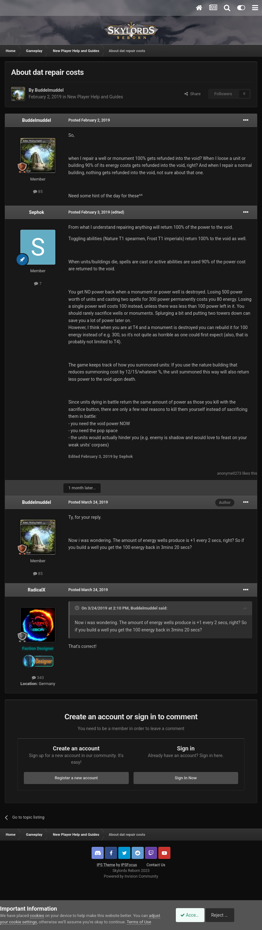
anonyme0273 (229, 473)
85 (38, 191)
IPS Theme (106, 865)
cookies (37, 909)
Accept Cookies (192, 911)
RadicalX (36, 589)
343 (38, 677)
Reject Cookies (240, 911)
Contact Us (156, 865)
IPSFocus (129, 865)
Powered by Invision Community (131, 876)
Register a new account (76, 777)
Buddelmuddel (49, 90)
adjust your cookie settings (24, 915)
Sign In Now (186, 777)
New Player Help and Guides (95, 96)
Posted (89, 120)
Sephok (36, 212)
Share (192, 93)
